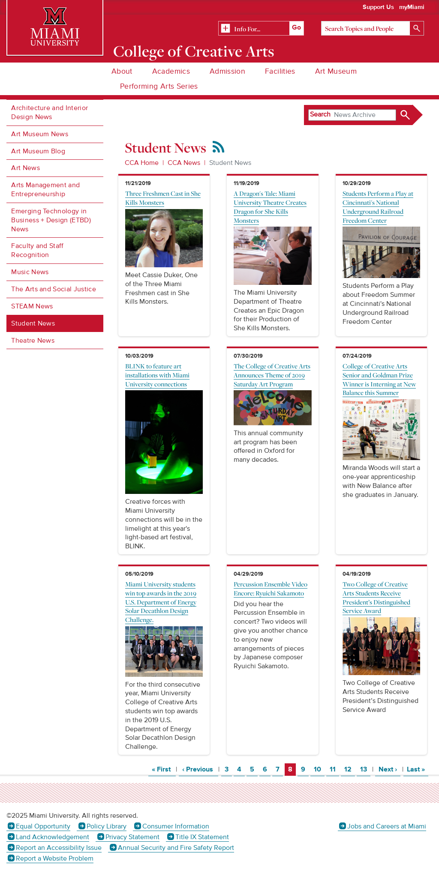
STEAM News (32, 306)
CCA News (184, 162)
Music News (29, 272)
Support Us (378, 7)
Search (320, 114)
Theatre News (32, 340)
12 (349, 769)
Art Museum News (39, 134)
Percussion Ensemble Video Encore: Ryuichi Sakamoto (270, 588)
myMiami (411, 7)
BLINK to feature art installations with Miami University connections (157, 375)
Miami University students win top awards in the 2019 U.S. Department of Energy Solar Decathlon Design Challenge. (160, 602)
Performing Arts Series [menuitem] (159, 86)
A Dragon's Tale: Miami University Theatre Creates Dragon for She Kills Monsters (270, 206)
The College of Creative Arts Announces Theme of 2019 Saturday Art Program (272, 375)
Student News (33, 323)
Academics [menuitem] (171, 71)
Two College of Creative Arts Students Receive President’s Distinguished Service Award (376, 597)
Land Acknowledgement (52, 837)
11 (334, 769)
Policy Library (106, 826)
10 (319, 769)
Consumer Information (175, 826)
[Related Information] (261, 28)
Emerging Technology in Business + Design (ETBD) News (51, 220)
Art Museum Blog (38, 151)
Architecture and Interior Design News (49, 112)
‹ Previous (200, 769)
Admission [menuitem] (227, 71)
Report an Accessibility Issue (59, 847)
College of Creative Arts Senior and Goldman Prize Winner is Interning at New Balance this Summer (379, 379)
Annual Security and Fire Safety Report (176, 847)
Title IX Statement (202, 837)
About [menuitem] (121, 71)
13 (365, 769)
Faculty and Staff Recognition (37, 250)
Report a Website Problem (54, 858)
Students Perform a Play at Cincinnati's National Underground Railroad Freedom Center (378, 206)
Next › (389, 769)
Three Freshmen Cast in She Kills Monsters (163, 197)
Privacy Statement (132, 837)
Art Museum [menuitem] (336, 71)
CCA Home (142, 162)
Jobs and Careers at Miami (386, 826)
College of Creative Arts (194, 51)
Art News (25, 168)
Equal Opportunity (43, 826)
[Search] (373, 28)
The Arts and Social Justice (53, 289)
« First (164, 769)
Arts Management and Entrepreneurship (45, 189)
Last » (417, 769)
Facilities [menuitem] (280, 71)
